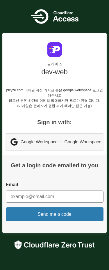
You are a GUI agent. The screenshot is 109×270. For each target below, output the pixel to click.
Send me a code (54, 214)
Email (12, 184)
